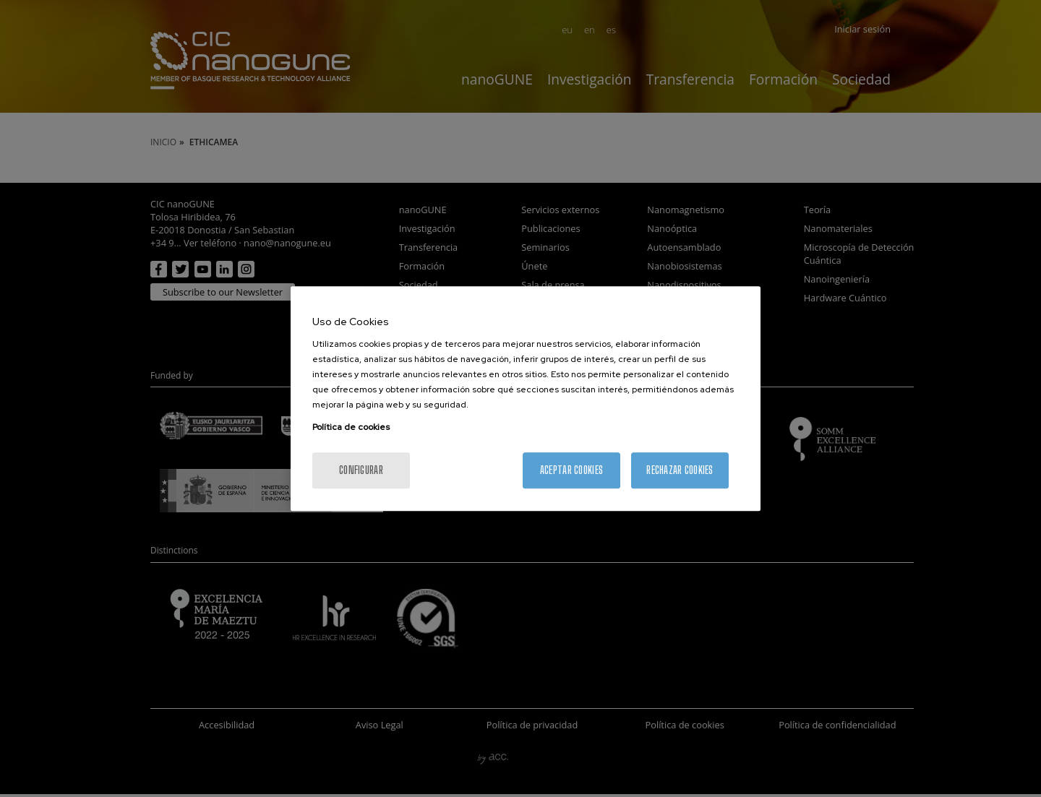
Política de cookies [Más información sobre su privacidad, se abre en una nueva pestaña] (351, 427)
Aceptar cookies (571, 470)
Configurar (361, 470)
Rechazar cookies (679, 470)
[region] (526, 399)
